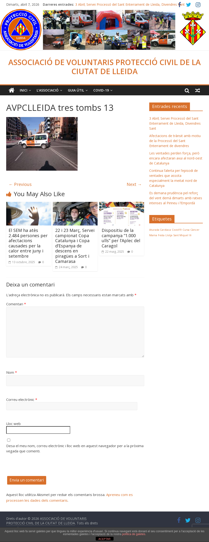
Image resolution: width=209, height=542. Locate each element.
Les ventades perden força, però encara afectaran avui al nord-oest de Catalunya (175, 158)
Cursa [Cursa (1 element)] (186, 229)
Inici (23, 90)
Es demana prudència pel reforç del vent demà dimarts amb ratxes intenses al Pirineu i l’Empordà (175, 198)
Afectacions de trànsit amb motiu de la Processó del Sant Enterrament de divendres (175, 140)
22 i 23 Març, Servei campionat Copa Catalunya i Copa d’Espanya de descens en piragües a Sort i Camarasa (75, 245)
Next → (134, 184)
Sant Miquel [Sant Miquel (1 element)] (180, 235)
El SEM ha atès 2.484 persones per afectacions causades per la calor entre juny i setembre (28, 243)
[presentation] (42, 466)
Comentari (16, 304)
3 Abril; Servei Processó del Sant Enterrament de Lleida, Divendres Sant (130, 4)
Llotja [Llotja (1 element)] (168, 235)
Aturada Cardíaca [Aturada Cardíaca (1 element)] (160, 229)
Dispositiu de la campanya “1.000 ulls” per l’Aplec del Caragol (121, 238)
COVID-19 (101, 90)
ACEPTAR (104, 538)
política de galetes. (134, 534)
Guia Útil (76, 90)
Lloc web (13, 423)
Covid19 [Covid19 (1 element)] (177, 229)
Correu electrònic (21, 399)
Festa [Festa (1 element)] (161, 235)
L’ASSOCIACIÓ (48, 90)
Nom (11, 372)
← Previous (20, 184)
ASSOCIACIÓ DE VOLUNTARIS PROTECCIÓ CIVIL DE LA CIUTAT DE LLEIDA (104, 66)
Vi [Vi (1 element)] (190, 235)
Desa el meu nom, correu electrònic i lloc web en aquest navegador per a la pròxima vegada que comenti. (75, 448)
